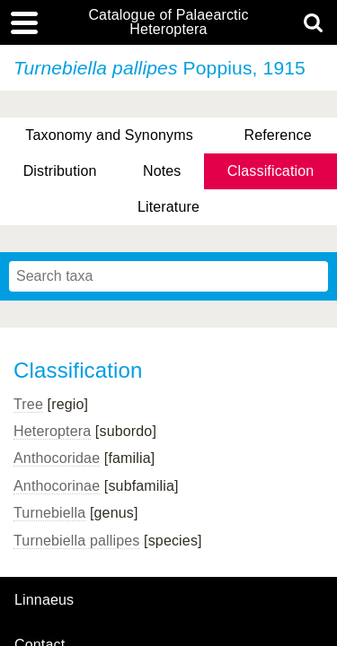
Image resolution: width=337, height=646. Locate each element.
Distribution (60, 171)
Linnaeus (44, 600)
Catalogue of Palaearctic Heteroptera (168, 22)
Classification (271, 171)
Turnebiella (49, 512)
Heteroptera (52, 431)
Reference (277, 135)
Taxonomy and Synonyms (109, 135)
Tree (28, 404)
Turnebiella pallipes (76, 540)
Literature (168, 206)
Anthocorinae (56, 485)
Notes (162, 171)
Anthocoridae (56, 458)
